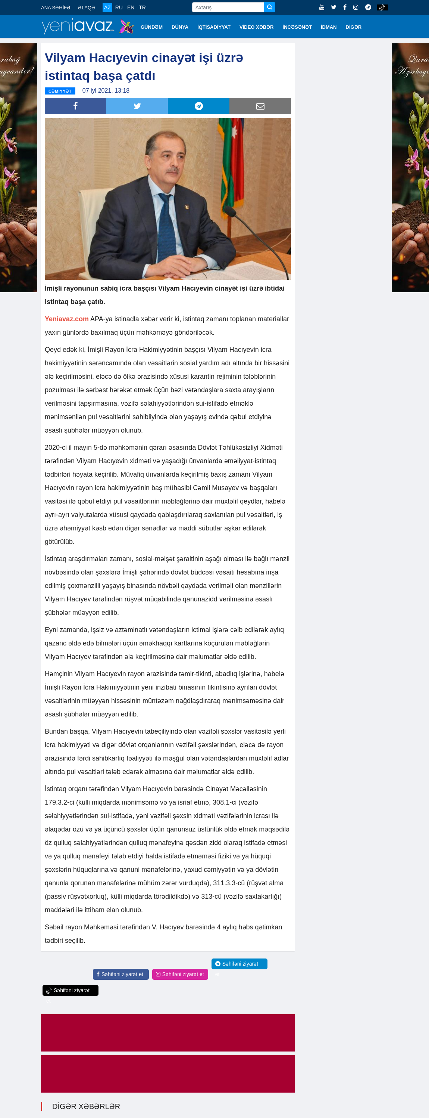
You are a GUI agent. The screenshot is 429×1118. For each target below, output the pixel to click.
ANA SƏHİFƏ (56, 7)
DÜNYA (180, 27)
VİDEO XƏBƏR (256, 27)
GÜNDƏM (152, 27)
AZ (107, 7)
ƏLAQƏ (86, 7)
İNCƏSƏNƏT (297, 27)
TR (142, 7)
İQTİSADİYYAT (214, 27)
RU (119, 7)
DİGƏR (354, 27)
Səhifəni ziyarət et (120, 974)
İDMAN (329, 27)
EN (130, 7)
